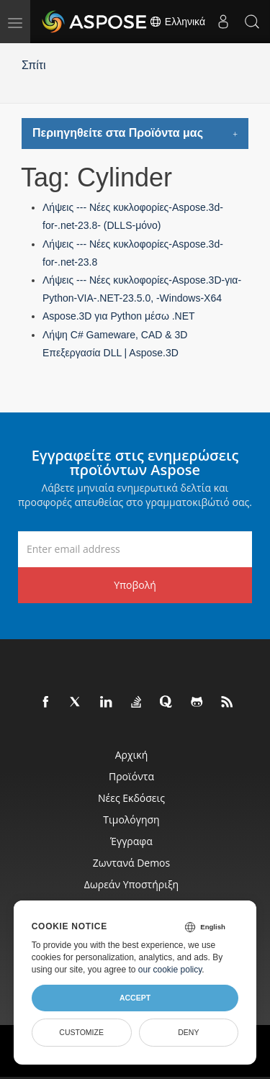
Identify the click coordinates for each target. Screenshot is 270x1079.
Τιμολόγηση (131, 819)
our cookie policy (170, 970)
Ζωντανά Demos (131, 863)
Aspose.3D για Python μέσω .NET (118, 316)
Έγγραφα (131, 841)
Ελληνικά (177, 21)
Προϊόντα (131, 776)
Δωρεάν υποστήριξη (131, 884)
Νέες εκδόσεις (131, 798)
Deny (188, 1032)
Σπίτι (34, 65)
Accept (135, 997)
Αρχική (131, 755)
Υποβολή (135, 585)
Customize (81, 1032)
